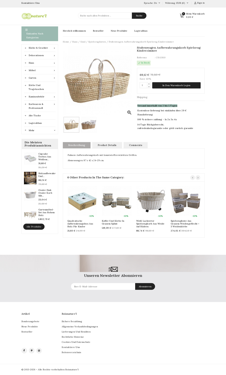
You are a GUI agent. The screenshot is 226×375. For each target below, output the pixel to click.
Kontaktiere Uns (30, 3)
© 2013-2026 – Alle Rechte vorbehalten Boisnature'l (50, 369)
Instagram (39, 350)
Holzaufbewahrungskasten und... (47, 175)
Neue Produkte (119, 30)
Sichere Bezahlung (72, 321)
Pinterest (31, 350)
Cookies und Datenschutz (76, 342)
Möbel (42, 70)
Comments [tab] (135, 145)
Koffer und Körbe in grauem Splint (113, 222)
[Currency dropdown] (187, 3)
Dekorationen (42, 55)
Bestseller (98, 30)
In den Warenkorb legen (176, 85)
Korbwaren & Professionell (42, 105)
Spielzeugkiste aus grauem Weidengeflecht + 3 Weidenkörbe (185, 223)
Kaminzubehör (42, 97)
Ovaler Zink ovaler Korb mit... (45, 193)
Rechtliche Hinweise (73, 336)
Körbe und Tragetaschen (36, 87)
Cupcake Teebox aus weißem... (44, 156)
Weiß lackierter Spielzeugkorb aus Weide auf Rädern (150, 223)
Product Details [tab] (107, 145)
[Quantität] (143, 85)
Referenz (142, 57)
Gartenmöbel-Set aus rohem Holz (46, 212)
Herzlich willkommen (74, 30)
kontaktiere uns (71, 347)
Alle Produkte (34, 226)
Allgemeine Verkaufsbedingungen (80, 326)
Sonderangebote (30, 321)
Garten (42, 78)
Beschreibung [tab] (76, 145)
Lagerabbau (35, 123)
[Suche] (112, 16)
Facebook (24, 350)
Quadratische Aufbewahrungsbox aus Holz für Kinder (80, 223)
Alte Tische (35, 115)
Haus (42, 63)
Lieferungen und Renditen (76, 331)
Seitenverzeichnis (71, 352)
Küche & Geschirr (42, 48)
